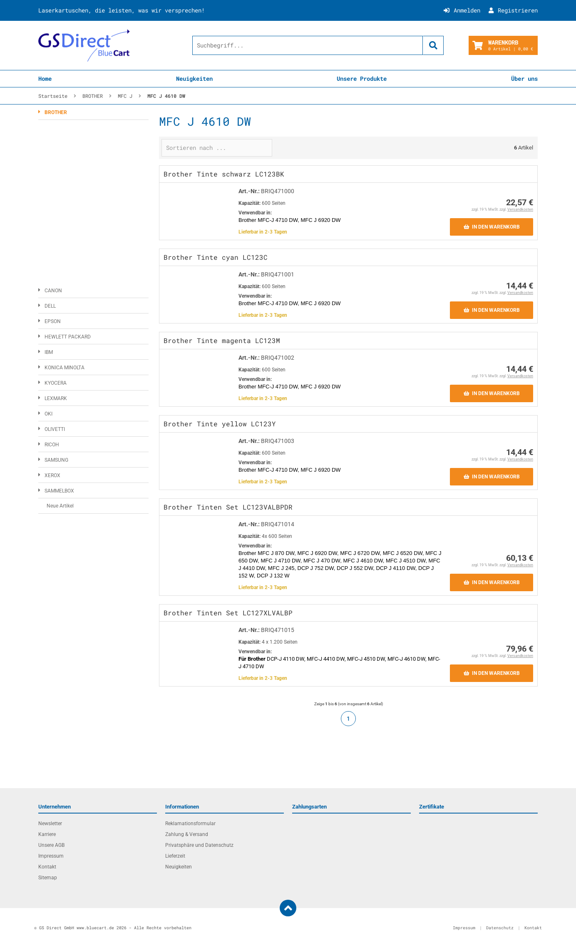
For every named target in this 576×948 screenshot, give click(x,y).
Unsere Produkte (362, 78)
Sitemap (47, 878)
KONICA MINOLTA (64, 368)
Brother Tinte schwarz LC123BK (224, 173)
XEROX (52, 475)
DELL (50, 306)
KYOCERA (56, 383)
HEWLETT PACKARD (68, 337)
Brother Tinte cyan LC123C (216, 257)
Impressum (51, 856)
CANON (53, 291)
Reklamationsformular (190, 823)
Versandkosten (520, 209)
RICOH (52, 445)
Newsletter (50, 823)
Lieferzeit (175, 856)
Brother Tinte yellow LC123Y (220, 423)
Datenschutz (500, 928)
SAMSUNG (56, 460)
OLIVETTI (55, 429)
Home (45, 78)
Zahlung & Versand (186, 834)
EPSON (53, 321)
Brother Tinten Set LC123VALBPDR (228, 507)
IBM (49, 352)
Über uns (524, 78)
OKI (48, 414)
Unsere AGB (51, 845)
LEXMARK (56, 398)
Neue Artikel (60, 506)
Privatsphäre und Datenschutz (199, 845)
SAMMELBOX (59, 491)
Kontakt (47, 867)
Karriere (47, 834)
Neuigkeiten (194, 78)
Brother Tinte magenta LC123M (222, 340)
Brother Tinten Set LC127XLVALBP (228, 612)
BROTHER (56, 112)
